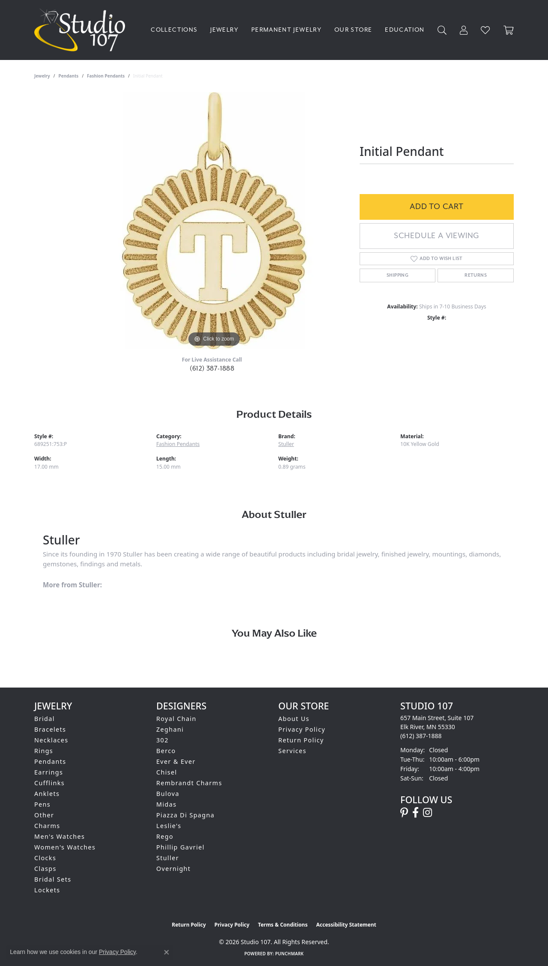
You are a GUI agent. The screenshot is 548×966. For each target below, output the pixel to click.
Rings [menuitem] (43, 751)
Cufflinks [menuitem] (49, 783)
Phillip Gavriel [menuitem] (180, 847)
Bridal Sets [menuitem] (52, 879)
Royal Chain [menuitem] (176, 719)
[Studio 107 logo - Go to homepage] (82, 30)
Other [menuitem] (44, 815)
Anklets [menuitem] (47, 794)
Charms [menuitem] (47, 826)
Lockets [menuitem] (47, 890)
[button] (442, 30)
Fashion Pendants (106, 76)
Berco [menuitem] (166, 751)
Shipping (397, 275)
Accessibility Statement (346, 924)
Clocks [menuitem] (45, 858)
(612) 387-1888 (212, 368)
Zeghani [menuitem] (170, 729)
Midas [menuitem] (166, 804)
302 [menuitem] (162, 740)
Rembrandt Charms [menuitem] (189, 783)
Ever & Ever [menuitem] (176, 761)
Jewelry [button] (224, 30)
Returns (476, 275)
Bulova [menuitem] (167, 794)
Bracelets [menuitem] (50, 729)
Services (292, 751)
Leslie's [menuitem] (169, 826)
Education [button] (404, 30)
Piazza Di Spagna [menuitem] (185, 815)
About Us (294, 719)
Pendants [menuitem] (50, 761)
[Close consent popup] (166, 952)
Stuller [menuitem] (167, 858)
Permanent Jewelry (286, 30)
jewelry (42, 76)
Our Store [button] (353, 30)
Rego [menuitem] (164, 836)
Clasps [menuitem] (45, 868)
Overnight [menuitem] (173, 868)
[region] (214, 220)
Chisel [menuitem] (166, 772)
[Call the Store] (421, 736)
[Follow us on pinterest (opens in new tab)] (404, 812)
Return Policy (301, 740)
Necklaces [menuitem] (51, 740)
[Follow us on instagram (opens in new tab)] (427, 812)
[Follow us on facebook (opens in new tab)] (415, 812)
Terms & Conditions (283, 924)
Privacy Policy (301, 729)
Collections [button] (174, 30)
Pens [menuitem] (42, 804)
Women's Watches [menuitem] (64, 847)
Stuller (286, 444)
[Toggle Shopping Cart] (508, 30)
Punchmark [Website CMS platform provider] (289, 954)
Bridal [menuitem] (44, 719)
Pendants (69, 76)
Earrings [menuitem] (48, 772)
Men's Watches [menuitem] (59, 836)
